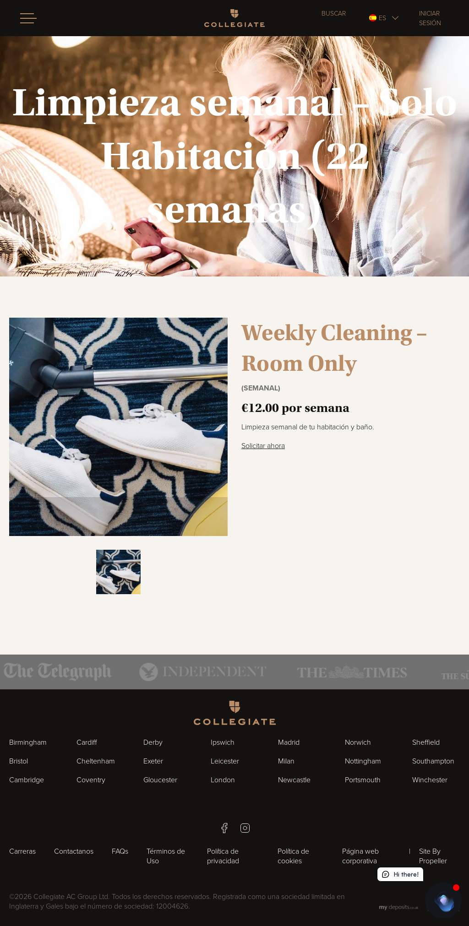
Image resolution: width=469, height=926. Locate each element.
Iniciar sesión (430, 18)
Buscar (334, 13)
